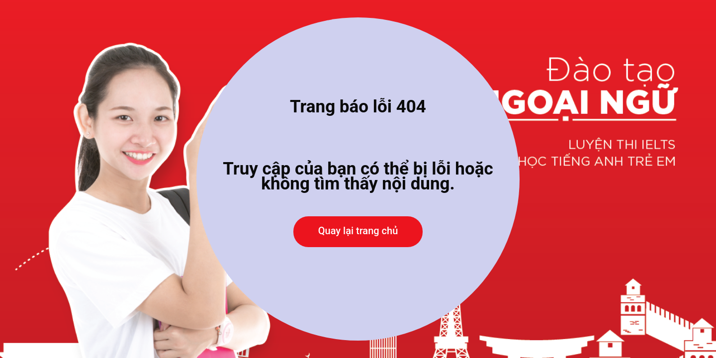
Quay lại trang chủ (358, 231)
